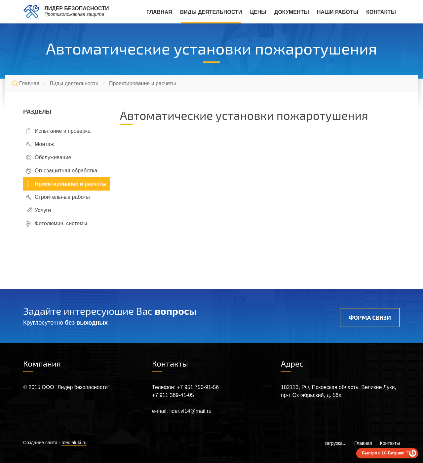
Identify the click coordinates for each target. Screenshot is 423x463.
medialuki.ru (73, 442)
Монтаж (44, 144)
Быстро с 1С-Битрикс (383, 453)
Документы (291, 12)
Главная (159, 12)
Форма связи (370, 317)
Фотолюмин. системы (61, 223)
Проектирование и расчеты (70, 184)
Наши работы (337, 12)
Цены (258, 12)
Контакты (381, 12)
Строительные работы (62, 197)
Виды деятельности (211, 12)
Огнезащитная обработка (66, 170)
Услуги (43, 210)
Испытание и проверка (63, 131)
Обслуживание (53, 157)
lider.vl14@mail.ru (190, 411)
